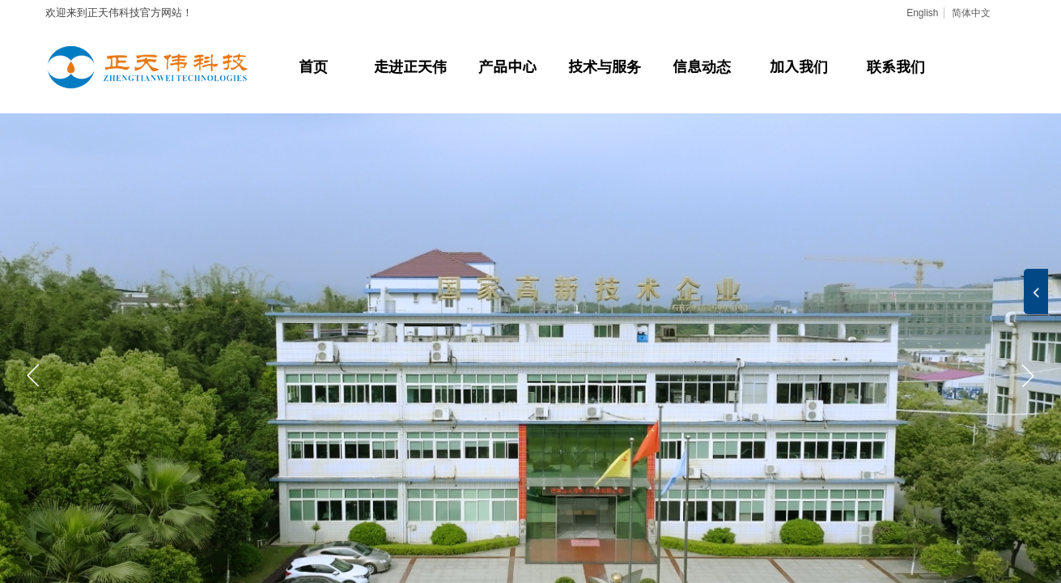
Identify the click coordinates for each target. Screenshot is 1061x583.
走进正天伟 (410, 65)
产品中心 (507, 65)
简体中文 (971, 13)
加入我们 (799, 65)
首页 (313, 65)
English (922, 13)
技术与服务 (604, 65)
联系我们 (896, 65)
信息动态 (702, 65)
